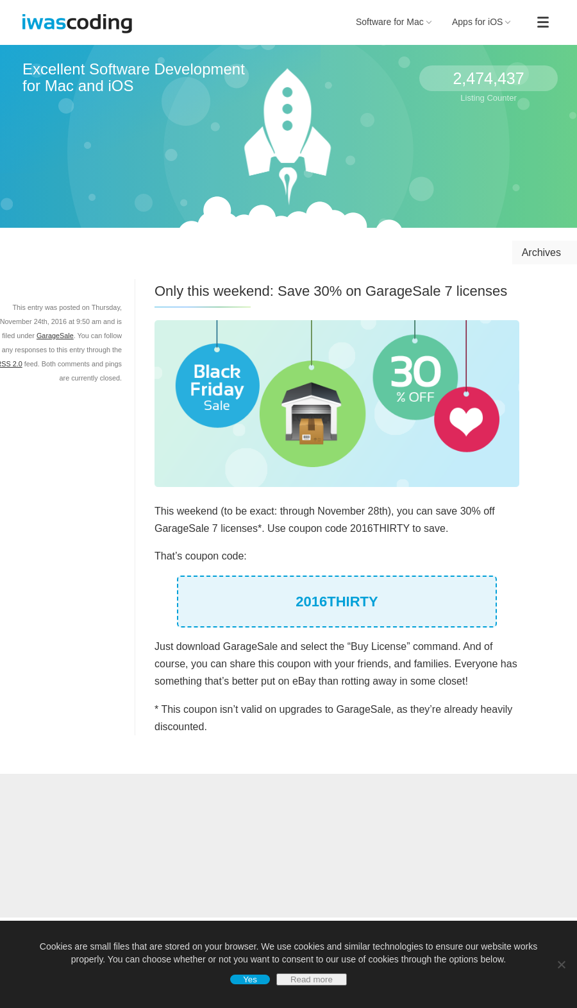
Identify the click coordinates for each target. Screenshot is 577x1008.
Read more (311, 979)
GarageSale (55, 335)
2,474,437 (488, 78)
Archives (541, 252)
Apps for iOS (481, 22)
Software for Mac (393, 22)
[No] (561, 964)
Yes (250, 979)
